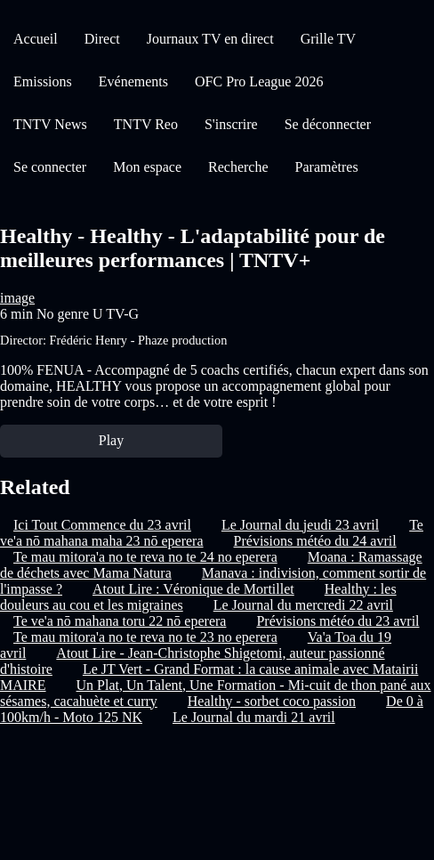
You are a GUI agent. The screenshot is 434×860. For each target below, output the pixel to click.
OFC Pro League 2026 (259, 81)
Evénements (133, 81)
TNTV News (50, 124)
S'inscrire (231, 124)
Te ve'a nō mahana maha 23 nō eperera (211, 532)
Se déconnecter (328, 124)
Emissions (42, 81)
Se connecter (49, 166)
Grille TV (328, 38)
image (17, 297)
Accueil (35, 38)
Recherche (238, 166)
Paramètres (326, 166)
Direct (102, 38)
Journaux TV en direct (210, 38)
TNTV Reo (146, 124)
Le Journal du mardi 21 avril (254, 717)
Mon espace (147, 166)
